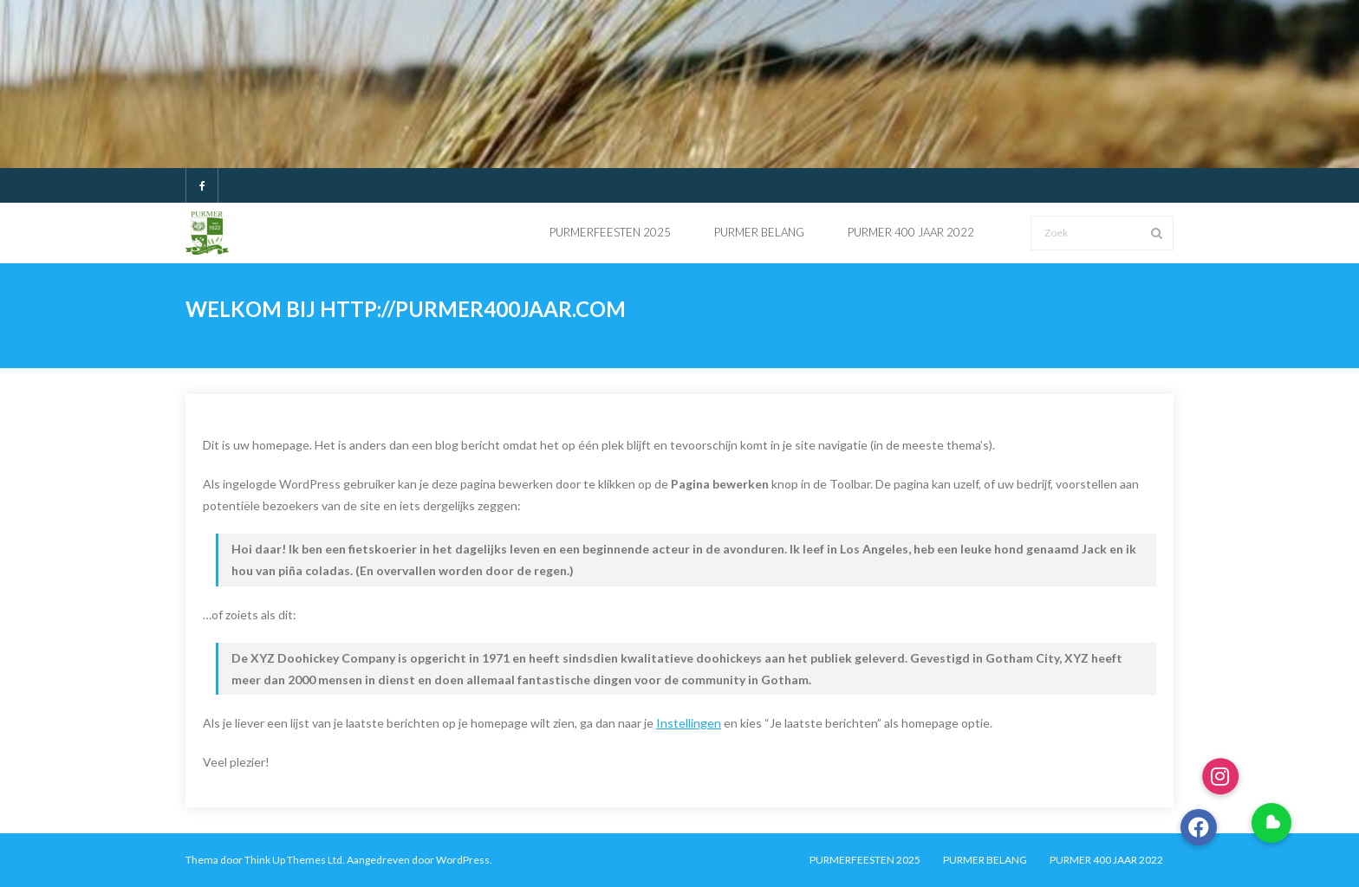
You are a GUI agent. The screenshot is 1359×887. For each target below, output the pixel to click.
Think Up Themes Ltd (293, 859)
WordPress (463, 859)
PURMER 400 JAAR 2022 (1106, 859)
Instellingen (688, 722)
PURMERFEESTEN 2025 (865, 859)
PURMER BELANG (985, 859)
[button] (1271, 823)
